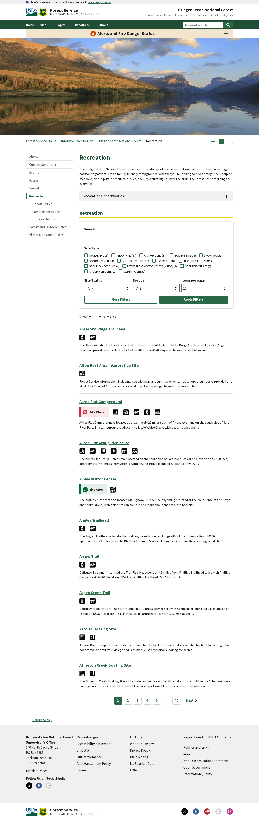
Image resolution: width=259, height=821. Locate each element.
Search (89, 229)
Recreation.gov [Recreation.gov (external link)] (88, 737)
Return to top (42, 720)
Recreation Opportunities (103, 196)
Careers (82, 770)
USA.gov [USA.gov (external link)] (136, 737)
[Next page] (192, 701)
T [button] (221, 141)
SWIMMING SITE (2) (134, 271)
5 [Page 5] (157, 700)
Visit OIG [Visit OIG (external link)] (83, 750)
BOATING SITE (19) (185, 255)
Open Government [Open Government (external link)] (196, 767)
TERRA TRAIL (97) (126, 255)
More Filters (120, 299)
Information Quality (197, 774)
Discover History (43, 219)
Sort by (138, 280)
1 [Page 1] (118, 700)
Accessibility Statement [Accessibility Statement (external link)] (94, 744)
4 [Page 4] (147, 700)
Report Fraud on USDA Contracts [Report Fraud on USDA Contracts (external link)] (207, 737)
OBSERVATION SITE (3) (198, 266)
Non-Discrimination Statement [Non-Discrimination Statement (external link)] (205, 761)
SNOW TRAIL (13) (214, 255)
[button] (212, 141)
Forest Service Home (158, 15)
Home (30, 25)
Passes (34, 180)
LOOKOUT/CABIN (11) (101, 261)
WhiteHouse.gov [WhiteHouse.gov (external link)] (142, 744)
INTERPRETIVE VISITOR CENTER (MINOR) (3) (152, 266)
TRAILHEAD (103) (98, 255)
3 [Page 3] (137, 700)
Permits (35, 188)
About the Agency (221, 15)
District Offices (36, 771)
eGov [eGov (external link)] (187, 754)
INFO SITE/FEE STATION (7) (199, 261)
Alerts (33, 156)
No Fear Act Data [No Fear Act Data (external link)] (142, 763)
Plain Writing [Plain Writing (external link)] (139, 757)
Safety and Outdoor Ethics (48, 227)
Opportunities (42, 204)
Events (34, 172)
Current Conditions (43, 164)
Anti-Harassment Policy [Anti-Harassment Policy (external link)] (94, 763)
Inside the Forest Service (191, 15)
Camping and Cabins (46, 212)
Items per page (193, 280)
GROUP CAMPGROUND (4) (104, 266)
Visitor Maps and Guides (46, 235)
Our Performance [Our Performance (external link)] (89, 757)
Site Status (93, 280)
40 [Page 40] (176, 700)
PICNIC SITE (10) (166, 261)
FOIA (133, 770)
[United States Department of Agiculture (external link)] (32, 12)
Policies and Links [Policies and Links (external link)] (196, 747)
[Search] (228, 25)
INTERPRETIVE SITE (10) (135, 261)
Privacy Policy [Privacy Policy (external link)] (140, 750)
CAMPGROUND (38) (155, 255)
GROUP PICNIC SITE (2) (102, 271)
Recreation (37, 196)
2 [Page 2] (128, 700)
